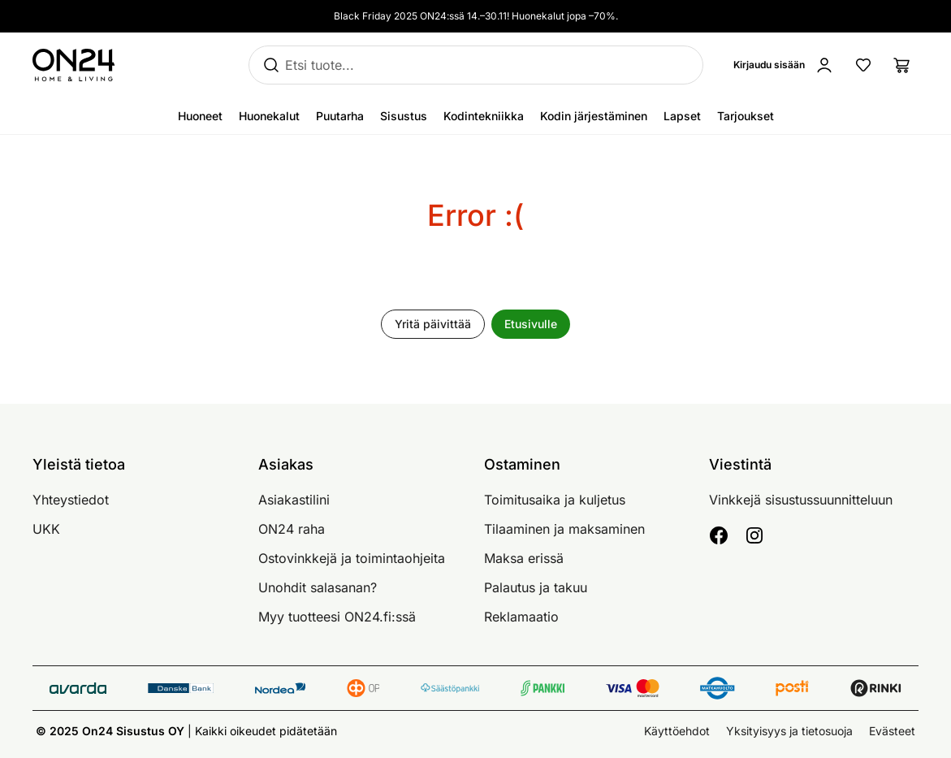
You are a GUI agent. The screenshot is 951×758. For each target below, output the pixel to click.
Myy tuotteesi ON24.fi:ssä (337, 617)
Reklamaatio (521, 617)
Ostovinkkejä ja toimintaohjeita (351, 558)
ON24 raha (291, 529)
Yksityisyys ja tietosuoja (789, 731)
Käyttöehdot (677, 731)
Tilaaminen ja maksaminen (564, 529)
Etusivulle (530, 324)
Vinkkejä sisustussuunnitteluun (801, 500)
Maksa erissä (524, 558)
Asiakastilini (294, 500)
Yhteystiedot (70, 500)
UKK (46, 529)
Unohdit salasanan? (317, 587)
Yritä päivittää (433, 324)
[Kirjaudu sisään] (787, 65)
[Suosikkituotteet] (863, 65)
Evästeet (892, 731)
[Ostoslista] (902, 65)
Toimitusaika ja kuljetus (554, 500)
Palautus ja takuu (535, 587)
